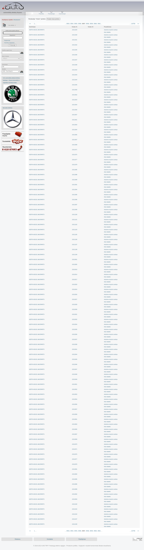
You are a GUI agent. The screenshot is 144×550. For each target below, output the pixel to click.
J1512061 (74, 419)
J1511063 (74, 124)
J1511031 (74, 39)
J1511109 (74, 254)
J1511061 (74, 119)
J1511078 (74, 164)
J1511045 (74, 84)
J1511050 (74, 89)
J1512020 (74, 284)
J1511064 (74, 129)
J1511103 (74, 229)
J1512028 (74, 304)
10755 (133, 23)
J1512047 (74, 369)
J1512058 (74, 414)
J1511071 (74, 149)
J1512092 (74, 494)
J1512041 (74, 349)
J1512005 (74, 264)
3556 (79, 23)
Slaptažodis (13, 35)
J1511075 (74, 154)
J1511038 (74, 64)
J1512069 (74, 439)
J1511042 (74, 70)
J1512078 (74, 464)
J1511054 (74, 104)
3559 (91, 23)
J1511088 (74, 174)
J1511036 (74, 54)
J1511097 (74, 204)
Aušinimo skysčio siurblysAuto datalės (110, 31)
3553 (68, 23)
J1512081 (74, 469)
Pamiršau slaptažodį (9, 42)
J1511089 (74, 179)
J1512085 (74, 479)
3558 (87, 23)
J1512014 (74, 274)
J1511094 (74, 189)
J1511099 (74, 209)
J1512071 (74, 449)
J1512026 (74, 294)
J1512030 (74, 309)
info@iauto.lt (16, 19)
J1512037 (74, 339)
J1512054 (74, 399)
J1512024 (74, 289)
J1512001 (74, 259)
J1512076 (74, 454)
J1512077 (74, 459)
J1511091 (74, 184)
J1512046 (74, 364)
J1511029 (74, 29)
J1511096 (74, 199)
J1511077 (74, 159)
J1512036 (74, 334)
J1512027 (74, 299)
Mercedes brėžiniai (7, 107)
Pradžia (32, 14)
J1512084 (74, 474)
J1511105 (74, 234)
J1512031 (74, 314)
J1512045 (74, 359)
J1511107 (74, 244)
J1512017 (74, 279)
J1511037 (74, 59)
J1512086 (74, 484)
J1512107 (74, 519)
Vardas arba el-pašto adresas (13, 30)
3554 (71, 23)
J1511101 (74, 219)
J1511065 (74, 134)
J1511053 (74, 99)
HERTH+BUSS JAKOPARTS (36, 29)
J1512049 (74, 379)
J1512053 (74, 394)
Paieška (41, 14)
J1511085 (74, 169)
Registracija (7, 40)
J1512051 (74, 384)
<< (30, 23)
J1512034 (74, 324)
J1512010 (74, 269)
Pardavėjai (51, 14)
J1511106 (74, 239)
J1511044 (74, 79)
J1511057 (74, 114)
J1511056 (74, 109)
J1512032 (74, 319)
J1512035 (74, 329)
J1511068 (74, 144)
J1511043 (74, 74)
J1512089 (74, 489)
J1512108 (74, 524)
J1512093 (74, 499)
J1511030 (74, 35)
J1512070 (74, 444)
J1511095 (74, 194)
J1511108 (74, 249)
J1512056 (74, 404)
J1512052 (74, 389)
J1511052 (74, 94)
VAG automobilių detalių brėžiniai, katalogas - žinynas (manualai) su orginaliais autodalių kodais (11, 80)
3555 (75, 23)
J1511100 (74, 214)
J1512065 (74, 429)
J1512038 (74, 344)
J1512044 (74, 354)
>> (138, 23)
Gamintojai (62, 14)
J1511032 (74, 45)
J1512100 (74, 504)
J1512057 (74, 409)
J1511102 (74, 224)
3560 (95, 23)
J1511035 (74, 49)
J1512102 (74, 509)
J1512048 (74, 374)
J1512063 (74, 424)
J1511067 (74, 139)
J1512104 (74, 514)
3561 (99, 23)
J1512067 (74, 434)
